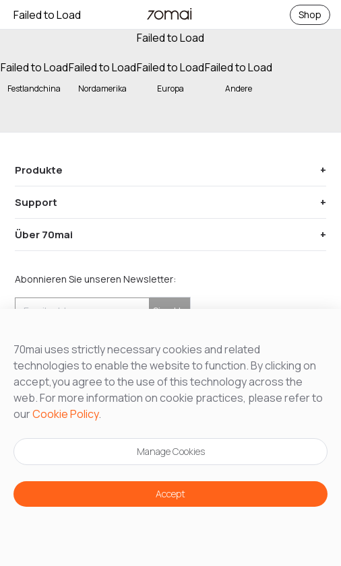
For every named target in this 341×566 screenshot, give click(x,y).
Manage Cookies (171, 451)
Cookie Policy (65, 413)
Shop (310, 14)
